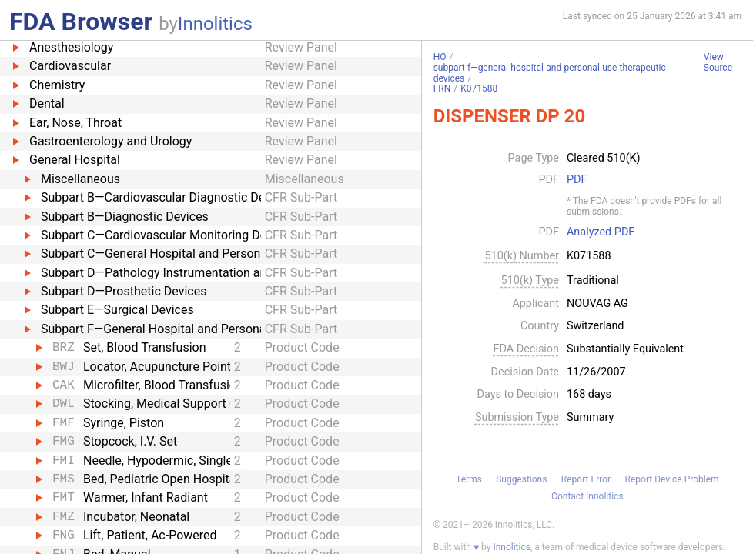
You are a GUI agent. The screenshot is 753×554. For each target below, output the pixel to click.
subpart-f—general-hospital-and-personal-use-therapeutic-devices (550, 73)
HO (440, 57)
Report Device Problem (672, 479)
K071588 (478, 88)
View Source (718, 62)
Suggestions (521, 479)
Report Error (586, 479)
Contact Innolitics (587, 496)
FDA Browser (80, 21)
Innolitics (215, 24)
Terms (469, 479)
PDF (577, 180)
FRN (442, 88)
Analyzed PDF (600, 232)
